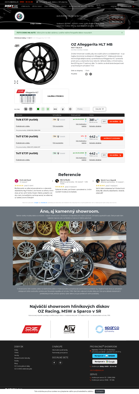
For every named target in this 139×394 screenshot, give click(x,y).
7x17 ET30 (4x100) (27, 136)
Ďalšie (100, 109)
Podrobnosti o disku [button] (23, 126)
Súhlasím (100, 391)
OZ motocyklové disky (22, 366)
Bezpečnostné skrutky (22, 358)
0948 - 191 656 (109, 380)
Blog (16, 363)
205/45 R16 (30, 130)
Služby (16, 361)
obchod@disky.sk (12, 2)
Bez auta (117, 22)
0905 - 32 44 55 (110, 366)
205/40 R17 (37, 147)
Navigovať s (105, 362)
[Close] (122, 32)
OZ (29, 38)
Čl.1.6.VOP (62, 119)
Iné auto (117, 17)
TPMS (16, 353)
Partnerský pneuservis (60, 353)
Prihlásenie (129, 2)
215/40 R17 (30, 147)
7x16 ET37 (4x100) (27, 119)
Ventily (16, 355)
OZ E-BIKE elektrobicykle (23, 369)
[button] (95, 126)
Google (36, 202)
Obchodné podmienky (60, 350)
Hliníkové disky (20, 38)
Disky (16, 350)
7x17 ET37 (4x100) (27, 153)
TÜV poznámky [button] (58, 126)
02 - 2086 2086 (109, 377)
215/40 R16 (37, 130)
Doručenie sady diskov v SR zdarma (51, 2)
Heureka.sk (44, 202)
